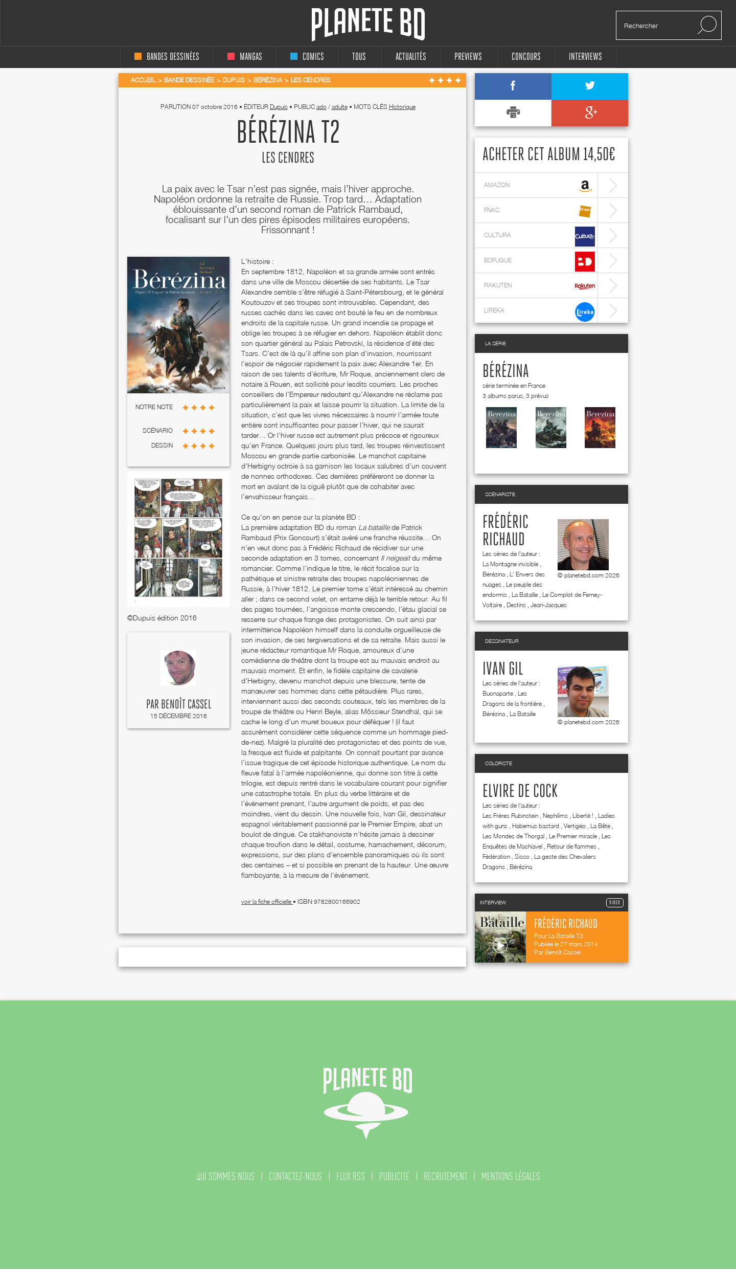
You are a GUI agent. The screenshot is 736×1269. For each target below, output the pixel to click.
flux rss (350, 1176)
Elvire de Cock (520, 792)
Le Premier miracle (573, 836)
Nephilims (555, 815)
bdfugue (539, 262)
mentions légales (510, 1176)
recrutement (445, 1176)
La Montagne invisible (510, 564)
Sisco (522, 856)
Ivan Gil (502, 669)
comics (307, 57)
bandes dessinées (166, 57)
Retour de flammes (571, 846)
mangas (244, 57)
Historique (402, 106)
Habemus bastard (535, 826)
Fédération (496, 856)
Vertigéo (575, 826)
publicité (394, 1176)
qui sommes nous (225, 1176)
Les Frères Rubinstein (510, 815)
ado (321, 106)
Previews (468, 57)
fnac (539, 211)
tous (359, 57)
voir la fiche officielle (267, 901)
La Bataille (525, 594)
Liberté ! (582, 815)
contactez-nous (295, 1176)
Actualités (411, 57)
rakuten (539, 287)
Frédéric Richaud (505, 531)
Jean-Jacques (549, 605)
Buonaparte (497, 693)
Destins (516, 605)
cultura (539, 237)
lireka (539, 312)
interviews (585, 57)
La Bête (600, 826)
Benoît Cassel (186, 704)
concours (526, 57)
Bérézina (505, 372)
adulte (340, 106)
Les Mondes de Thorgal (513, 836)
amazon (539, 186)
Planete (368, 24)
